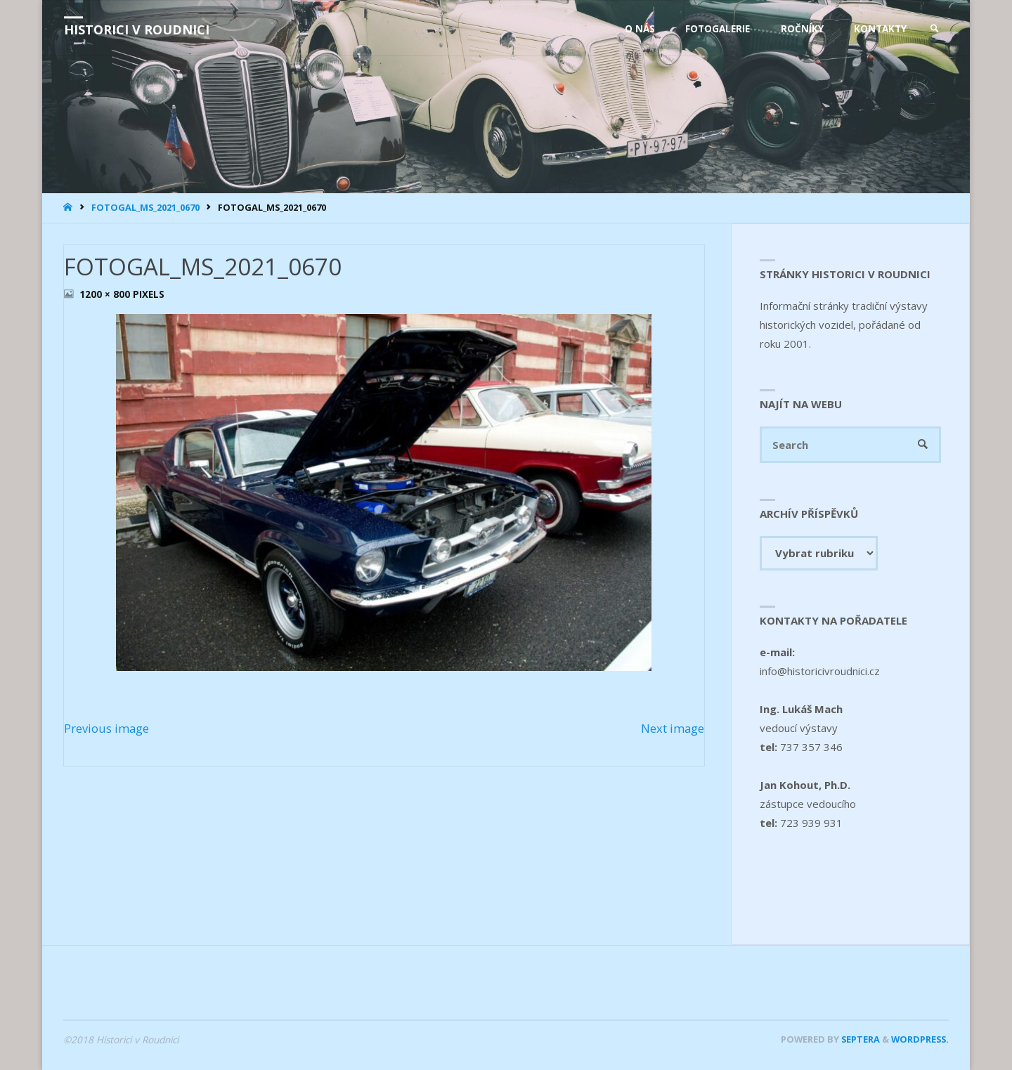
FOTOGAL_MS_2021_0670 (145, 207)
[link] (935, 29)
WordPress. (920, 1039)
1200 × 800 (106, 294)
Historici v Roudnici (136, 29)
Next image (672, 728)
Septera (859, 1039)
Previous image (106, 728)
